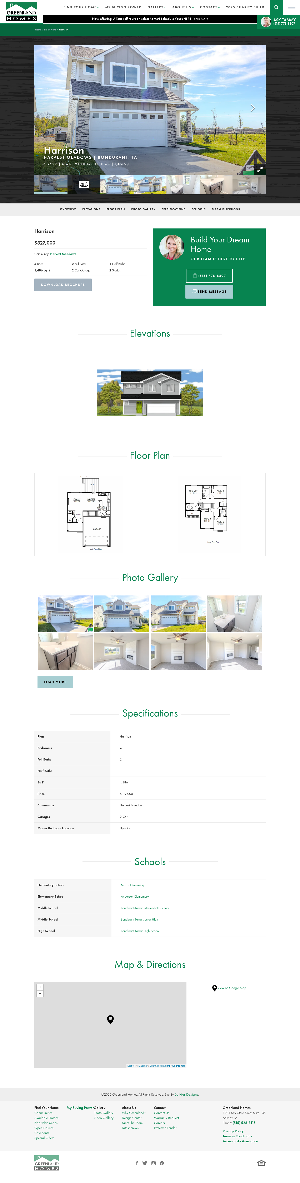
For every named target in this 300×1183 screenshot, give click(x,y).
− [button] (40, 994)
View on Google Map (229, 988)
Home (38, 29)
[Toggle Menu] (291, 7)
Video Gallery (104, 1117)
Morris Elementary (133, 885)
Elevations (91, 209)
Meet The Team (132, 1122)
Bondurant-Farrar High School (140, 931)
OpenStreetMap (158, 1065)
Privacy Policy (233, 1131)
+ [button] (40, 987)
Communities (43, 1112)
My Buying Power (123, 7)
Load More (55, 682)
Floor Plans (50, 29)
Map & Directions (226, 209)
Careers (159, 1122)
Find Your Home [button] (80, 7)
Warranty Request (166, 1117)
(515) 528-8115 (244, 1122)
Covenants (41, 1132)
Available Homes (46, 1117)
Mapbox (143, 1065)
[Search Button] (276, 7)
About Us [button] (181, 7)
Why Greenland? (134, 1112)
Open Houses (43, 1127)
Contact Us (161, 1112)
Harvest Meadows (63, 254)
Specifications (173, 209)
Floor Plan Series (46, 1122)
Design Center (131, 1117)
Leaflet (131, 1065)
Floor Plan (115, 209)
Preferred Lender (165, 1127)
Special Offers (44, 1137)
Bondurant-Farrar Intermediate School (145, 908)
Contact (160, 1107)
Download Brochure (63, 285)
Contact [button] (208, 7)
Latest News (130, 1127)
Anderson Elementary (135, 896)
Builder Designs (186, 1094)
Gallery (99, 1107)
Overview (68, 209)
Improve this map (175, 1065)
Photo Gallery (143, 209)
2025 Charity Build (245, 7)
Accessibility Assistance (240, 1141)
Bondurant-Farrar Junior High (139, 919)
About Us (129, 1107)
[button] (276, 7)
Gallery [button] (156, 7)
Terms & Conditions (237, 1136)
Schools (199, 209)
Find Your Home (46, 1107)
